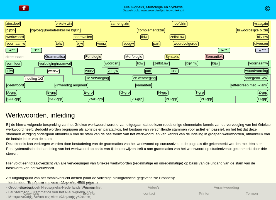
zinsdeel (13, 23)
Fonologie (93, 56)
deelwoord (15, 85)
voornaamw (15, 43)
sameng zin (120, 23)
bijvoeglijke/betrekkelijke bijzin (55, 30)
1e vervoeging (97, 78)
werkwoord (15, 37)
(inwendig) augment (71, 85)
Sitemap (26, 187)
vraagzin (261, 23)
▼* (36, 50)
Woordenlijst (91, 187)
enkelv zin (64, 23)
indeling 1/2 (34, 78)
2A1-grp (13, 99)
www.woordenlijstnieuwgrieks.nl (162, 10)
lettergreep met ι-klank (249, 85)
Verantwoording (226, 187)
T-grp (200, 92)
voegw (128, 43)
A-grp (11, 92)
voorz (101, 43)
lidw (144, 37)
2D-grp (206, 99)
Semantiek (214, 56)
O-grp (262, 99)
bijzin (10, 30)
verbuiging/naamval (55, 63)
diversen (261, 43)
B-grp (51, 92)
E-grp (88, 92)
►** (224, 50)
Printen (204, 193)
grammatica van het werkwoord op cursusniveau (143, 144)
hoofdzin (179, 23)
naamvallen (83, 37)
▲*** (262, 50)
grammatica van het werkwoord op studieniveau (192, 149)
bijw (80, 43)
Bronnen (89, 193)
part (156, 43)
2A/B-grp (96, 99)
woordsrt (112, 63)
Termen (252, 193)
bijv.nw (191, 63)
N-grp (162, 92)
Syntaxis (172, 56)
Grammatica (55, 56)
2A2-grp (55, 99)
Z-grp (262, 92)
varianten (143, 85)
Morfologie (133, 56)
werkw (53, 71)
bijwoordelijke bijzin (252, 30)
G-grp (125, 92)
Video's (154, 187)
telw (59, 43)
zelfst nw (177, 37)
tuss (174, 71)
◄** (11, 50)
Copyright (31, 193)
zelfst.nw (161, 63)
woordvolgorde (185, 43)
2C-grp (171, 99)
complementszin (151, 30)
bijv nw (262, 37)
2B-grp (136, 99)
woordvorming (256, 71)
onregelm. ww (256, 78)
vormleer (13, 63)
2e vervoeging (144, 78)
